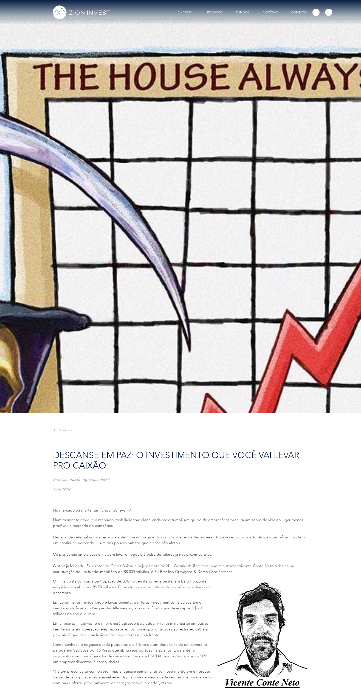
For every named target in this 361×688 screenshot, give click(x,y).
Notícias (65, 430)
